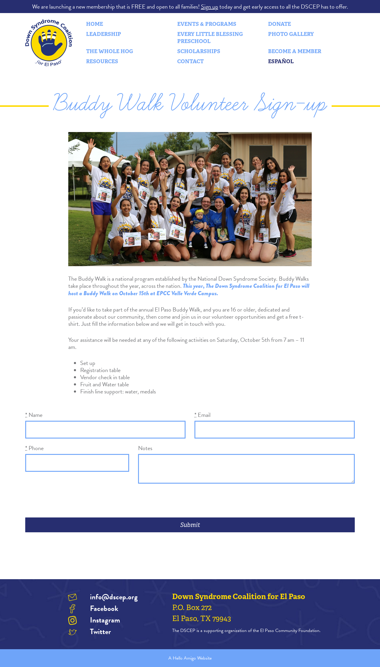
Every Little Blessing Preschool (210, 38)
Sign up (209, 6)
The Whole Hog (109, 51)
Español (281, 61)
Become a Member (294, 51)
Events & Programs (206, 24)
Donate (279, 24)
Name (33, 414)
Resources (102, 61)
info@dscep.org (114, 596)
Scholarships (198, 51)
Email (202, 414)
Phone (34, 448)
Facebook (104, 608)
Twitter (100, 631)
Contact (190, 61)
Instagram (105, 619)
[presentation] (70, 501)
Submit (190, 525)
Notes (145, 448)
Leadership (103, 34)
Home (94, 24)
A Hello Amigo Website (190, 658)
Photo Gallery (291, 34)
